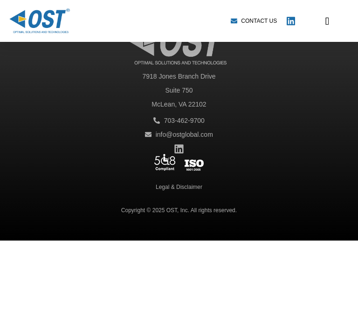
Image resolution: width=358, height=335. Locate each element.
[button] (327, 21)
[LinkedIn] (291, 21)
